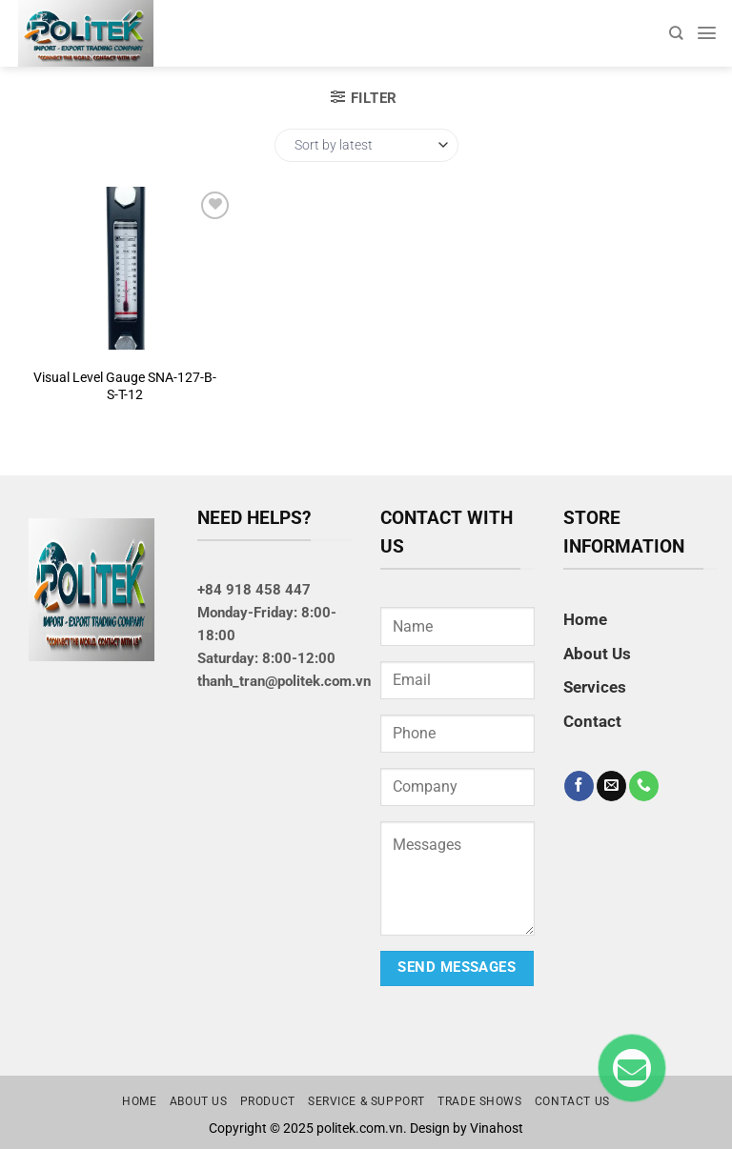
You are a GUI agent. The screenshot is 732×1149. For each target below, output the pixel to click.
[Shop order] (366, 145)
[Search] (675, 32)
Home (585, 619)
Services (594, 686)
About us (199, 1101)
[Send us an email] (611, 786)
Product (267, 1101)
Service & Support (366, 1101)
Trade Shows (479, 1101)
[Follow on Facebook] (579, 786)
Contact (592, 721)
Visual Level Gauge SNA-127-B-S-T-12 (124, 386)
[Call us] (644, 786)
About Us (597, 653)
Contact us (572, 1101)
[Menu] (707, 32)
